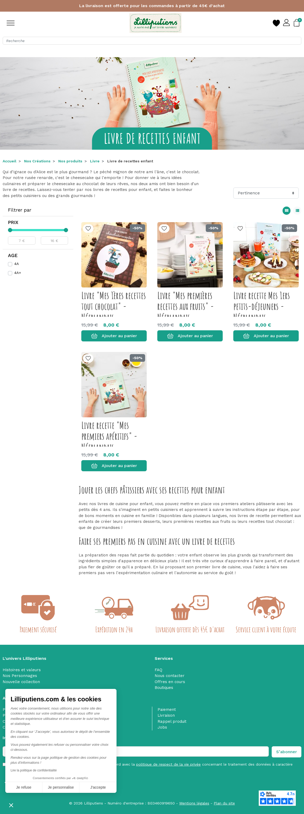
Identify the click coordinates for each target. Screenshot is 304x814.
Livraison (166, 715)
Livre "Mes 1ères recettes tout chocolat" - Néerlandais (113, 306)
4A (16, 264)
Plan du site (224, 803)
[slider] (10, 230)
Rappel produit (172, 721)
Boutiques (164, 687)
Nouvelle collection (21, 681)
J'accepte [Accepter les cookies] (71, 787)
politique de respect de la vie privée (168, 764)
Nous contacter (170, 675)
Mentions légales (194, 803)
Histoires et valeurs (22, 669)
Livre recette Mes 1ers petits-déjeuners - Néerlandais (261, 306)
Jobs (162, 727)
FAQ (158, 669)
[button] (11, 805)
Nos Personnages (20, 675)
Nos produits (70, 161)
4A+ (17, 273)
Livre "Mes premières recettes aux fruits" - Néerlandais (185, 306)
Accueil (9, 161)
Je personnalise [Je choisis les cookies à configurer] (34, 787)
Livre (95, 161)
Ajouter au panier (114, 336)
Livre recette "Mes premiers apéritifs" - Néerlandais (109, 436)
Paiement (167, 709)
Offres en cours (170, 681)
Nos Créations (37, 161)
